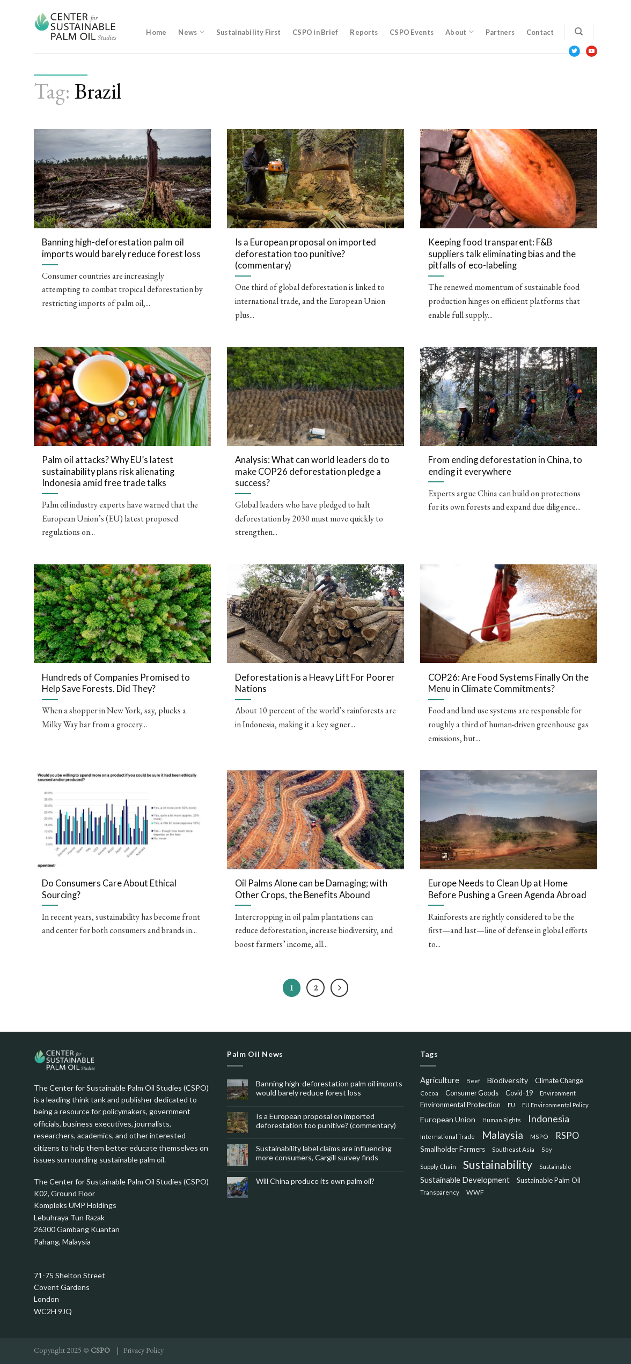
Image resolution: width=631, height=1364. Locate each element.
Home (156, 32)
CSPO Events (412, 32)
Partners (500, 32)
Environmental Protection (460, 1104)
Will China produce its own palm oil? (315, 1181)
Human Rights (501, 1119)
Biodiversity (507, 1080)
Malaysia (502, 1135)
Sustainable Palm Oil (549, 1180)
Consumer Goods (471, 1093)
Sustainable (555, 1166)
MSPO (539, 1136)
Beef (473, 1080)
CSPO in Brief (315, 32)
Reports (364, 32)
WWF (475, 1192)
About (459, 32)
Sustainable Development (465, 1179)
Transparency (439, 1192)
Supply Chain (438, 1166)
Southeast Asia (513, 1149)
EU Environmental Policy (555, 1104)
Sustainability (497, 1165)
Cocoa (429, 1093)
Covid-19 (519, 1093)
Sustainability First (248, 32)
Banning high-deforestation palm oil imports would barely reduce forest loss (329, 1088)
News (191, 32)
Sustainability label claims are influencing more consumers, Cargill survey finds (324, 1153)
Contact (540, 32)
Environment (558, 1093)
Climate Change (559, 1080)
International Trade (447, 1136)
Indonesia (548, 1118)
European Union (447, 1119)
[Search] (579, 31)
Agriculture (439, 1080)
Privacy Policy (143, 1350)
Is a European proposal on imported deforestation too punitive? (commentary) (326, 1121)
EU (511, 1104)
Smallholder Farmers (452, 1149)
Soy (546, 1149)
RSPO (567, 1135)
